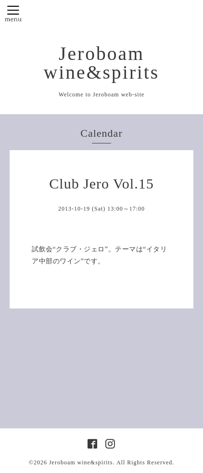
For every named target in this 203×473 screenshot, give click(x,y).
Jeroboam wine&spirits (101, 63)
